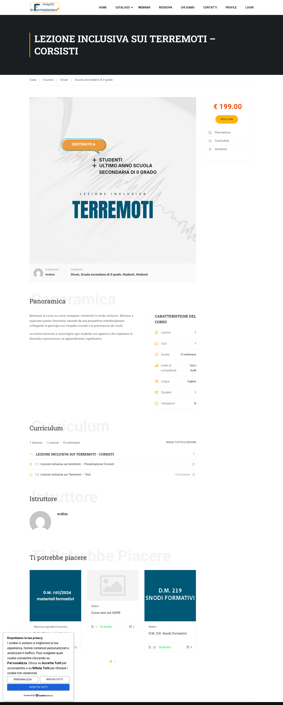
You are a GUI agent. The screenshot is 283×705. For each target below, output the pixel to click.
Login (249, 7)
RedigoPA (165, 7)
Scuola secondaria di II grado (94, 80)
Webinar (144, 7)
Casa (32, 80)
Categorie (77, 269)
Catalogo (122, 7)
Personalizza (23, 679)
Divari (64, 80)
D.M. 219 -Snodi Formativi (168, 633)
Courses (48, 80)
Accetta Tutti (38, 687)
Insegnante (52, 269)
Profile (231, 7)
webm (62, 513)
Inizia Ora (226, 119)
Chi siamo (188, 7)
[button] (111, 661)
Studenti (128, 274)
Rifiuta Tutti (54, 679)
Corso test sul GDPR (105, 612)
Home (103, 7)
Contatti (210, 7)
